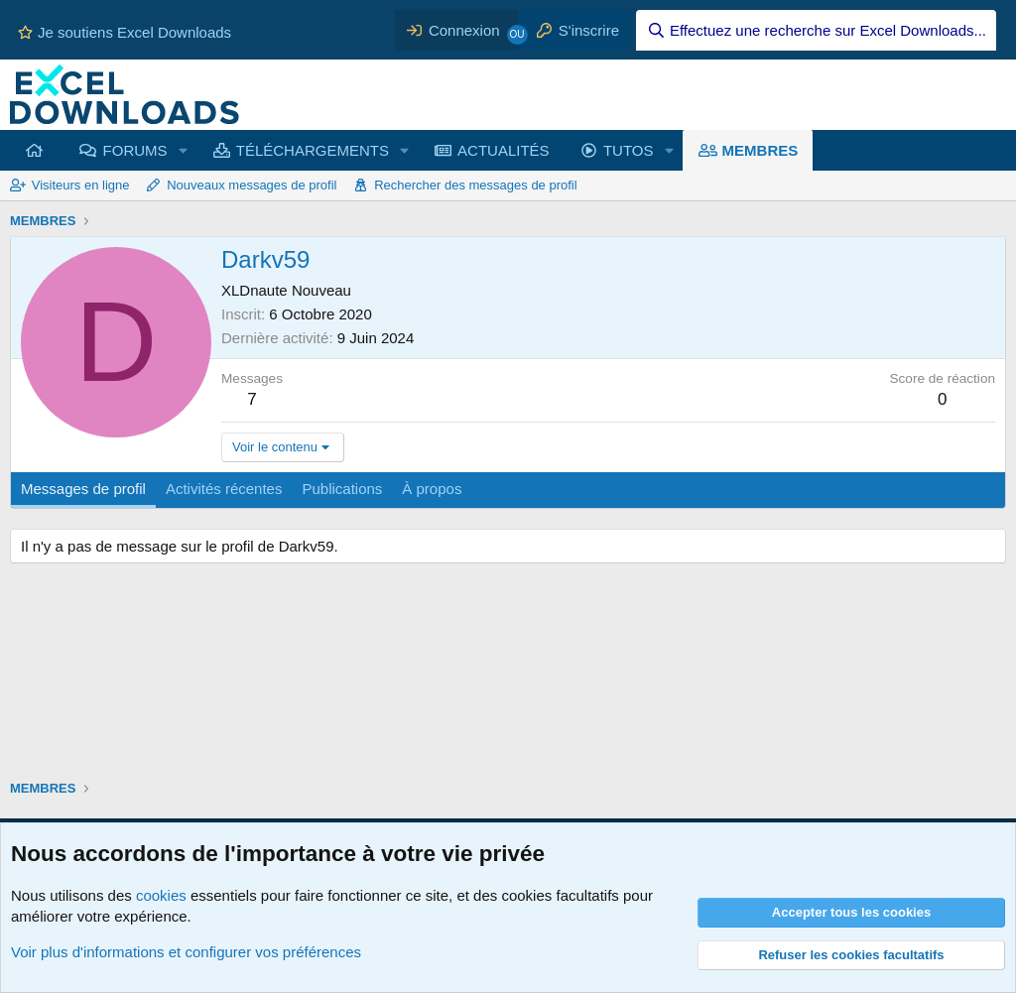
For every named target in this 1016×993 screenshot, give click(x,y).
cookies (161, 895)
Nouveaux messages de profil (251, 185)
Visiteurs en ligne (81, 185)
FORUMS (135, 150)
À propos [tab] (431, 488)
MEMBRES (760, 150)
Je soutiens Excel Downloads (124, 32)
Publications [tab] (342, 488)
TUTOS (628, 150)
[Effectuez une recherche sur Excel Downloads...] (816, 30)
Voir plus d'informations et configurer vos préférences (186, 951)
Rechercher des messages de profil (475, 185)
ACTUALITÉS (503, 150)
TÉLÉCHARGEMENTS (312, 150)
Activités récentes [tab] (224, 488)
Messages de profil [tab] (83, 488)
